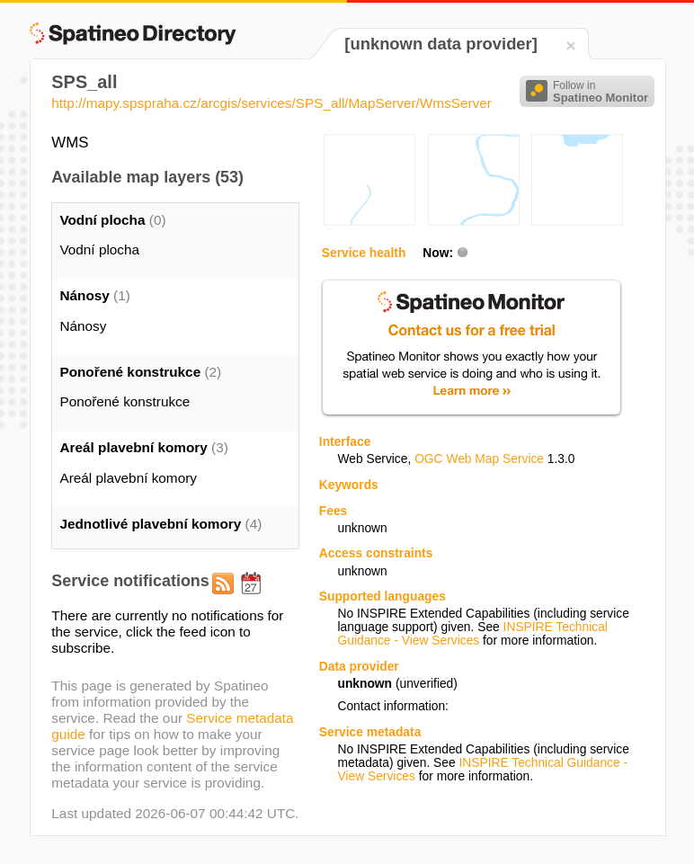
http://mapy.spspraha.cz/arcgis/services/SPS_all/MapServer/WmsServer (271, 103)
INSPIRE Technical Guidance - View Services (472, 633)
